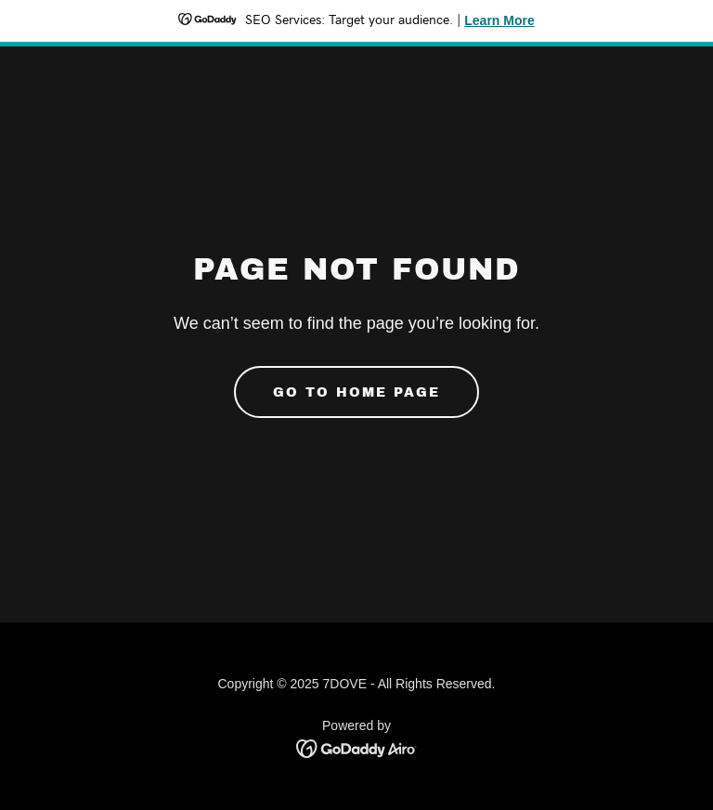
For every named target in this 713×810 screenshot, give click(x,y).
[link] (357, 747)
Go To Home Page (356, 392)
